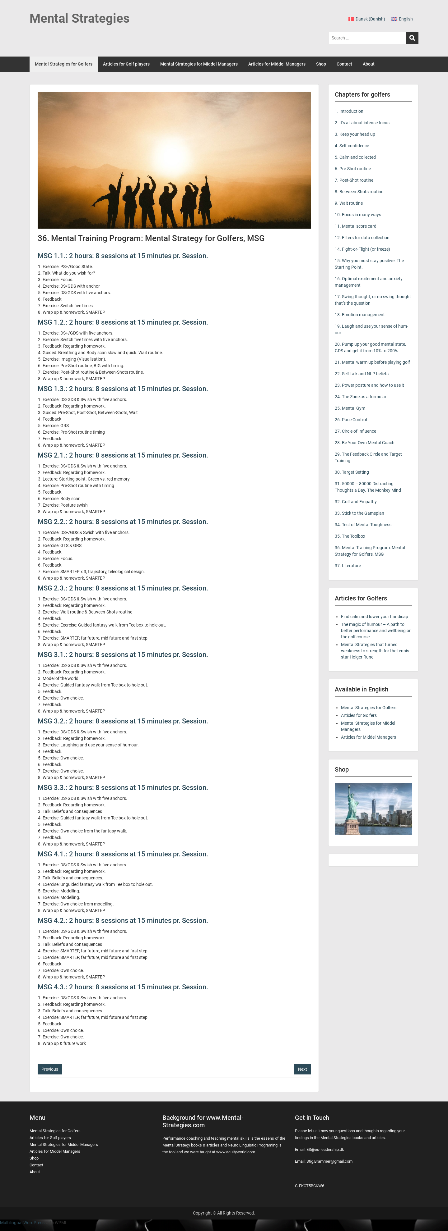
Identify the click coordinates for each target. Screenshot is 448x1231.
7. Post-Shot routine (354, 180)
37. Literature (348, 565)
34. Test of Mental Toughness (363, 524)
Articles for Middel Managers (277, 64)
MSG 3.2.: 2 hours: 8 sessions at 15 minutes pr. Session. (123, 721)
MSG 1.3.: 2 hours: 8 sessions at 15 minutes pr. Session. (123, 389)
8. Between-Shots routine (359, 191)
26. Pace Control (351, 419)
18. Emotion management (360, 314)
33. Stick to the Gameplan (359, 513)
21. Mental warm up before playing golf (372, 362)
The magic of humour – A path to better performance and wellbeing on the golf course (376, 630)
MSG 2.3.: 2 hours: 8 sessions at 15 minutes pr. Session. (123, 588)
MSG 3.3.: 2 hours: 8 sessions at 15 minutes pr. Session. (123, 787)
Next (302, 1069)
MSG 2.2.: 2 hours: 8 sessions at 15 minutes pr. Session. (123, 522)
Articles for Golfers (359, 715)
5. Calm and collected (355, 157)
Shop (321, 64)
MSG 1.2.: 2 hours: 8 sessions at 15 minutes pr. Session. (123, 322)
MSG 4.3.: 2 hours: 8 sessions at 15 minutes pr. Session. (123, 987)
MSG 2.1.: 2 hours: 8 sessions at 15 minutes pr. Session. (123, 455)
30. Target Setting (352, 472)
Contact (344, 64)
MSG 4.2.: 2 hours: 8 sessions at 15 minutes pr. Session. (123, 920)
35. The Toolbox (350, 536)
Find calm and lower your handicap (374, 616)
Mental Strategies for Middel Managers (199, 64)
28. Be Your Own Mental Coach (364, 442)
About (369, 64)
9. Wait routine (349, 203)
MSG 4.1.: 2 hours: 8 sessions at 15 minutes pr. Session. (123, 854)
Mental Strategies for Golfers (63, 64)
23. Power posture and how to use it (369, 385)
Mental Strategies (80, 18)
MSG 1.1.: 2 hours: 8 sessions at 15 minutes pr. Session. (123, 256)
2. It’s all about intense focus (362, 122)
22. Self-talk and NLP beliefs (362, 373)
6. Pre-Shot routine (353, 168)
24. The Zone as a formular (360, 396)
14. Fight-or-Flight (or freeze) (362, 249)
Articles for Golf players (126, 64)
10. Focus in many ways (358, 214)
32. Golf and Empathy (356, 501)
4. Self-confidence (352, 145)
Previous (49, 1069)
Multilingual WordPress (22, 1222)
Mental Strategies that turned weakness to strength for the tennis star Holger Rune (375, 650)
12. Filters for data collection (362, 237)
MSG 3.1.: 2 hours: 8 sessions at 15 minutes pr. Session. (123, 655)
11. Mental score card (355, 226)
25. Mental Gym (350, 408)
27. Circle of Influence (355, 431)
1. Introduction (349, 111)
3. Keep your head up (355, 134)
